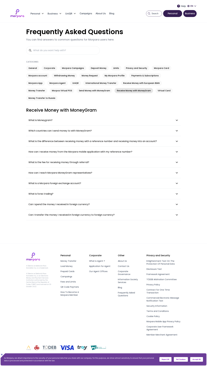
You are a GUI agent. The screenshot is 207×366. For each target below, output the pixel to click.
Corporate (49, 68)
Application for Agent (99, 266)
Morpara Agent (57, 83)
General (32, 68)
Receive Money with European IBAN (141, 83)
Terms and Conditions (157, 311)
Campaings (66, 276)
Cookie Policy (153, 316)
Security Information (156, 305)
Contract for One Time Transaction (158, 291)
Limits (116, 68)
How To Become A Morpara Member (70, 293)
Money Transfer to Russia (41, 98)
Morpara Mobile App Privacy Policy (163, 321)
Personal (173, 13)
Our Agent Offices (98, 271)
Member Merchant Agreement (161, 334)
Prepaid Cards (67, 271)
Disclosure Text (154, 269)
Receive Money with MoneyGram (134, 90)
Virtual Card (164, 90)
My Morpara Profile (114, 75)
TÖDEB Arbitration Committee (161, 279)
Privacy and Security (136, 68)
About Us (101, 13)
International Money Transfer (101, 83)
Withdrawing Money (64, 75)
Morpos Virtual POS (62, 90)
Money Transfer (36, 90)
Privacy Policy (153, 284)
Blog (111, 13)
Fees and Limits (68, 281)
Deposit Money (98, 68)
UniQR (75, 83)
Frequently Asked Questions (126, 294)
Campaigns (86, 13)
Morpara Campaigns (73, 68)
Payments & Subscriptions (145, 75)
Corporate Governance (124, 273)
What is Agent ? (97, 261)
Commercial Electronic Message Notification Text (162, 299)
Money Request (90, 75)
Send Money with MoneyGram (94, 90)
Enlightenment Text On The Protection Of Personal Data (160, 262)
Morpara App (35, 83)
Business (190, 13)
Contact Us (123, 266)
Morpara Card (161, 68)
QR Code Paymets (70, 286)
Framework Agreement (158, 274)
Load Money (67, 266)
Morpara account (37, 75)
